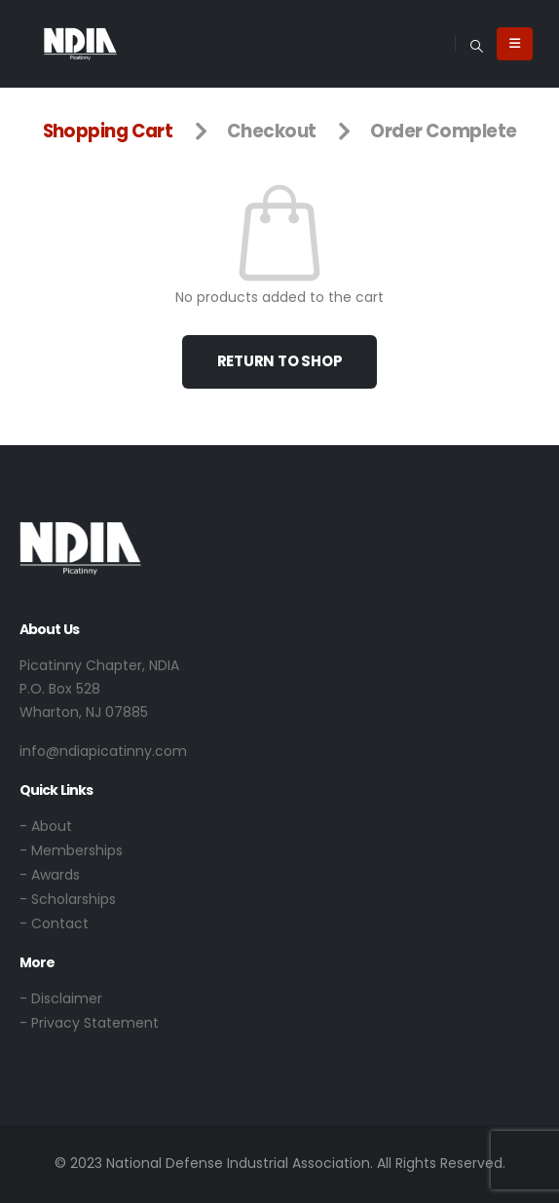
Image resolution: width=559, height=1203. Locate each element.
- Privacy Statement (89, 1023)
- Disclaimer (60, 998)
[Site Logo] (80, 43)
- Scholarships (67, 899)
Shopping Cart (108, 131)
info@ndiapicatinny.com (103, 751)
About (51, 826)
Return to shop (280, 361)
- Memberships (71, 850)
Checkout (272, 131)
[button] (475, 44)
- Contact (54, 923)
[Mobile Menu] (515, 43)
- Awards (49, 874)
